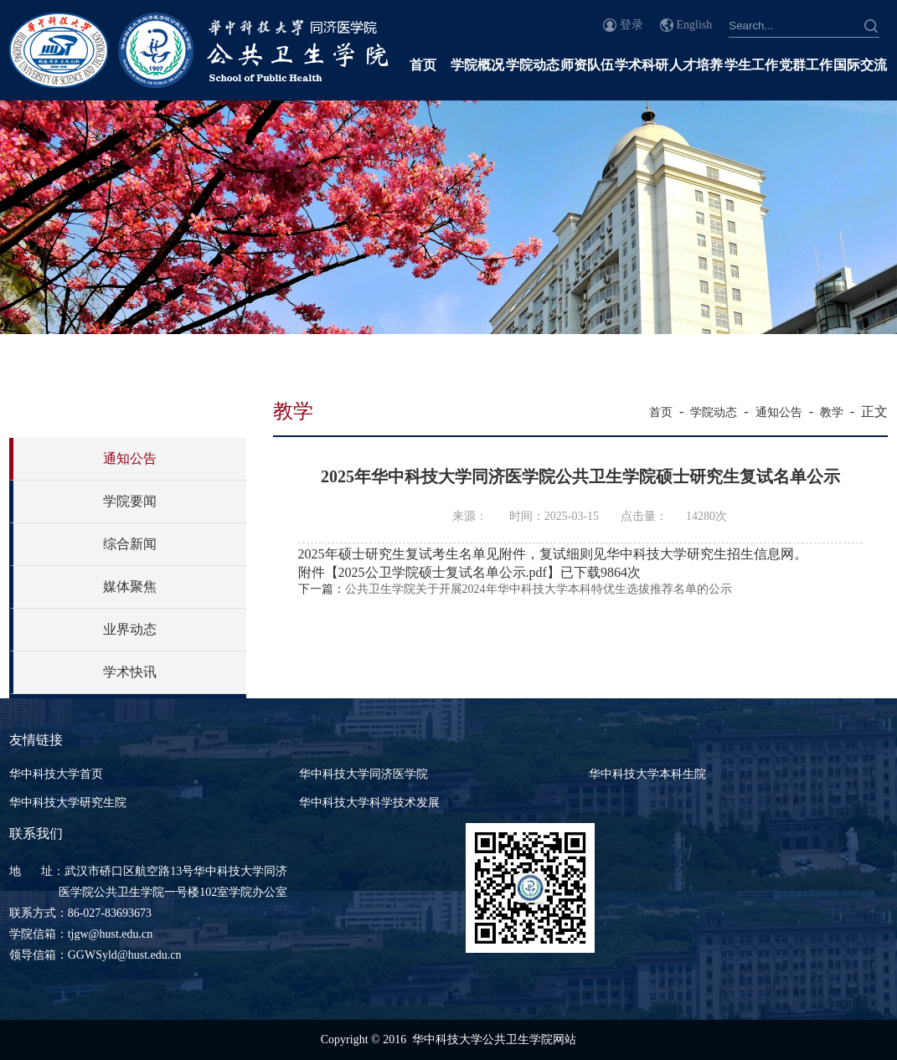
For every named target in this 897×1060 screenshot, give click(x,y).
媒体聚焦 (130, 586)
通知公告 (130, 458)
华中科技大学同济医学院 (363, 774)
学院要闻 (130, 501)
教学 (831, 412)
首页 (423, 65)
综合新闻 (130, 544)
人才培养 (696, 65)
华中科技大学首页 (56, 774)
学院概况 (477, 65)
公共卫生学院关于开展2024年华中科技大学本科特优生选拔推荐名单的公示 (538, 589)
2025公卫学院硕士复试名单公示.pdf (442, 572)
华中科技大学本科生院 (647, 774)
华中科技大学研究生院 (67, 802)
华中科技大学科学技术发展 (369, 802)
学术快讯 (130, 672)
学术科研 (641, 65)
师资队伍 (587, 65)
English (695, 24)
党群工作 (806, 65)
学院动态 (532, 65)
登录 (631, 24)
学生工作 (751, 65)
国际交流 (860, 65)
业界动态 (130, 629)
